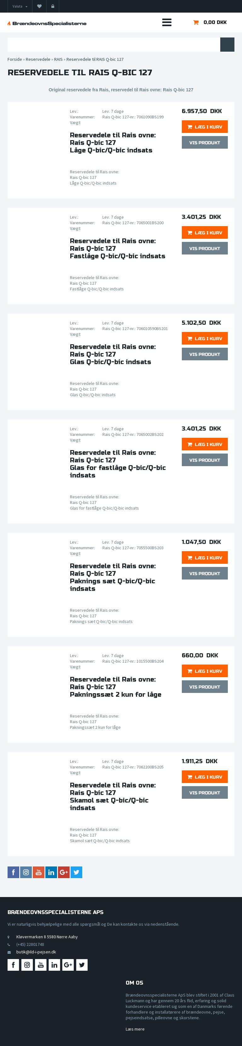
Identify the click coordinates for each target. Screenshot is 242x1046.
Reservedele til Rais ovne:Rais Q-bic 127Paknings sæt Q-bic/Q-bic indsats (113, 578)
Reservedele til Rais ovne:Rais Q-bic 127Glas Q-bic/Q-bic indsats (113, 354)
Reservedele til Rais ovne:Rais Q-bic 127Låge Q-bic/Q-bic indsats (113, 143)
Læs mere (135, 1029)
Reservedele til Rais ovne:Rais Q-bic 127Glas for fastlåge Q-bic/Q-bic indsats (118, 464)
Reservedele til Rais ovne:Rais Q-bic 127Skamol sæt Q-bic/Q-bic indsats (113, 797)
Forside (15, 59)
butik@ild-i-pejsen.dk (36, 952)
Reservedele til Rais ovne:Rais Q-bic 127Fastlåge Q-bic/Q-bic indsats (117, 248)
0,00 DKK (215, 22)
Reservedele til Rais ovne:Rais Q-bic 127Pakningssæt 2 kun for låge (115, 687)
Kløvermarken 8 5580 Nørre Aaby (47, 937)
